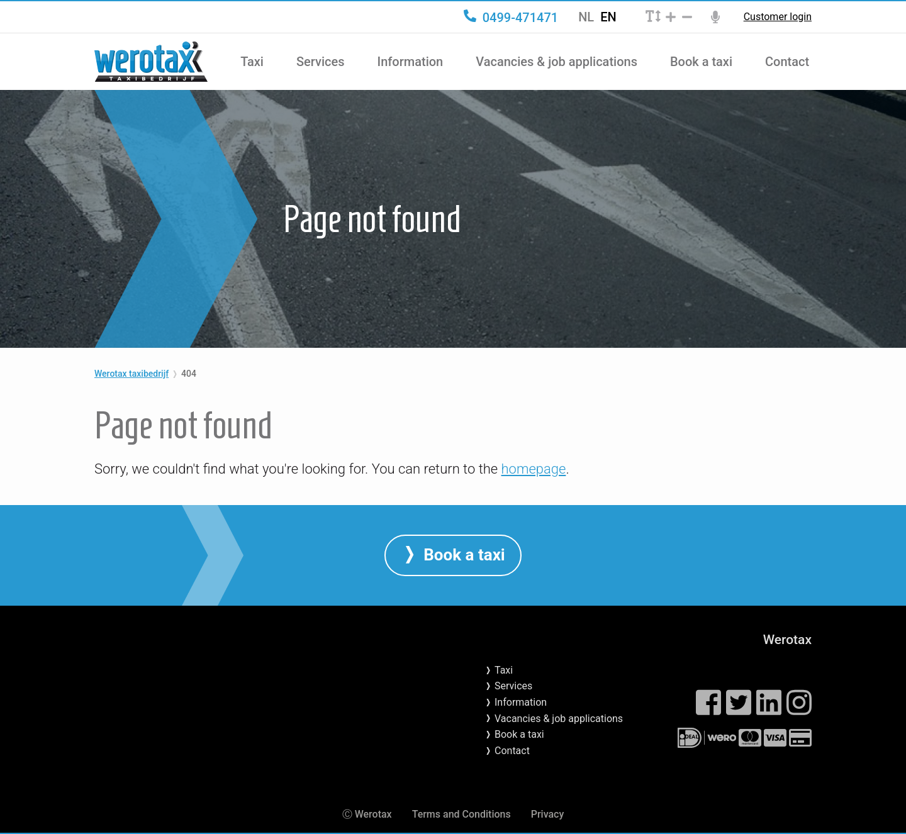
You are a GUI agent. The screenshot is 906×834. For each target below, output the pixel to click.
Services (320, 62)
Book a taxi (701, 62)
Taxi (252, 62)
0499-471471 (511, 17)
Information (411, 62)
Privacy (547, 814)
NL (586, 17)
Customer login (778, 17)
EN (608, 17)
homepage (533, 469)
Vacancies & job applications (556, 62)
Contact (787, 62)
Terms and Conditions (461, 814)
